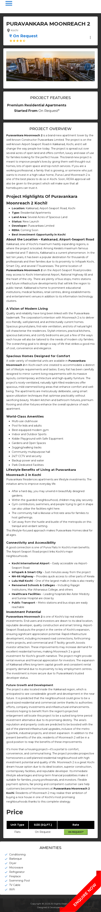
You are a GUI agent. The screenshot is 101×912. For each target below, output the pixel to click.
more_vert (90, 37)
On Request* (76, 832)
